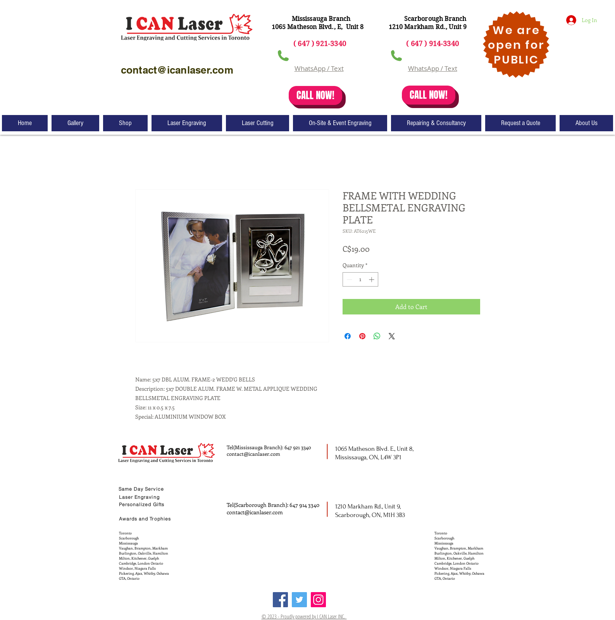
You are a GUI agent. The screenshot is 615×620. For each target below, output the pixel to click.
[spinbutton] (360, 279)
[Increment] (372, 279)
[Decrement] (348, 279)
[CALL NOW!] (315, 95)
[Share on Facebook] (347, 336)
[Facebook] (280, 599)
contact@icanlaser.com (253, 453)
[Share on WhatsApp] (377, 336)
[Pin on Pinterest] (362, 336)
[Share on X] (391, 336)
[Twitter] (299, 599)
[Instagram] (318, 599)
